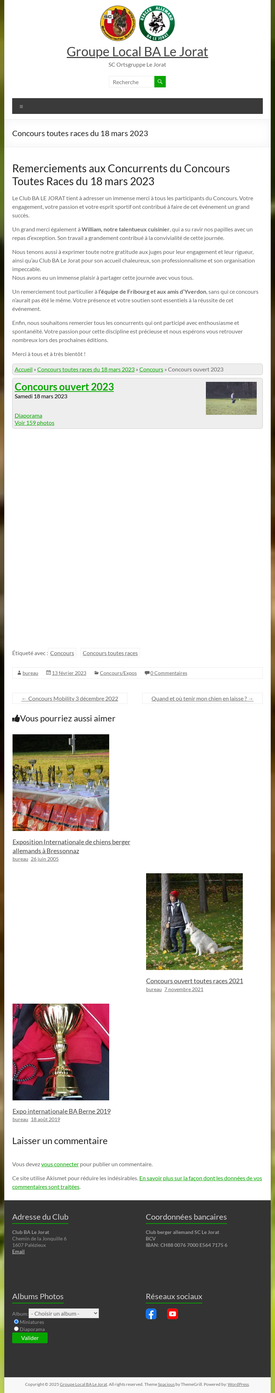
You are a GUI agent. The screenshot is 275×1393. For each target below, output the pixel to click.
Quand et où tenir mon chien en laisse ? (202, 698)
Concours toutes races (110, 652)
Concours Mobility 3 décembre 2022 (69, 698)
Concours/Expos (118, 673)
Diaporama (28, 415)
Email (18, 1251)
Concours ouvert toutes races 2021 (194, 981)
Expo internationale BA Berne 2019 (62, 1111)
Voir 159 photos (34, 422)
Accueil (24, 369)
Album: (20, 1314)
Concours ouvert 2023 (64, 386)
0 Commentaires (168, 673)
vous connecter (60, 1164)
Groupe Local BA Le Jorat (137, 51)
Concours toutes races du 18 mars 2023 (86, 369)
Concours (151, 369)
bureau (30, 673)
